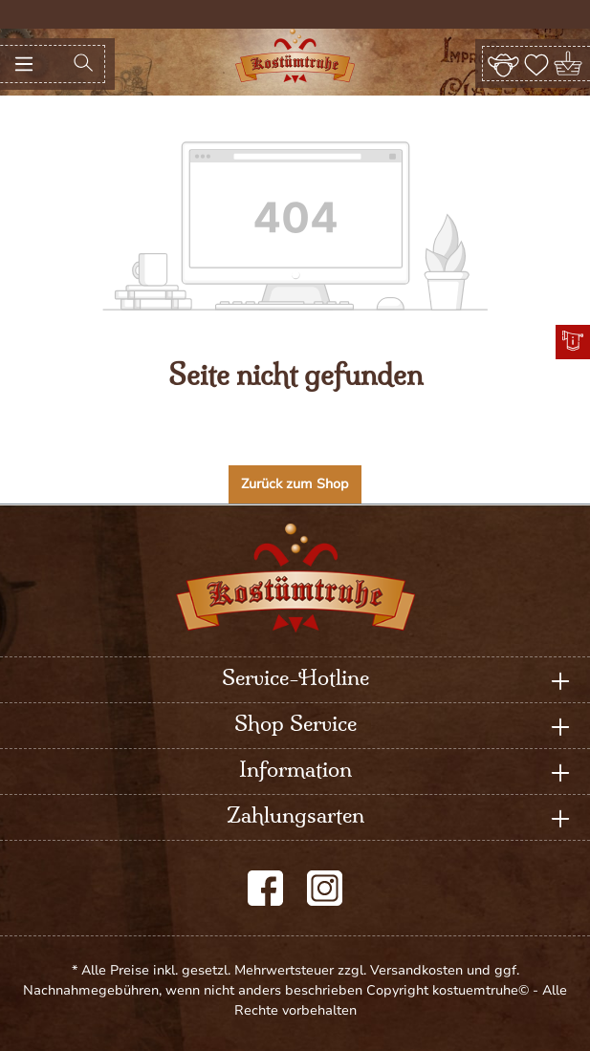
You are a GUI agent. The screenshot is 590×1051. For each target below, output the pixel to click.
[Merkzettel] (536, 63)
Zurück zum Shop (295, 484)
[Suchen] (83, 64)
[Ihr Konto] (503, 63)
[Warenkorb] (569, 63)
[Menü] (24, 64)
